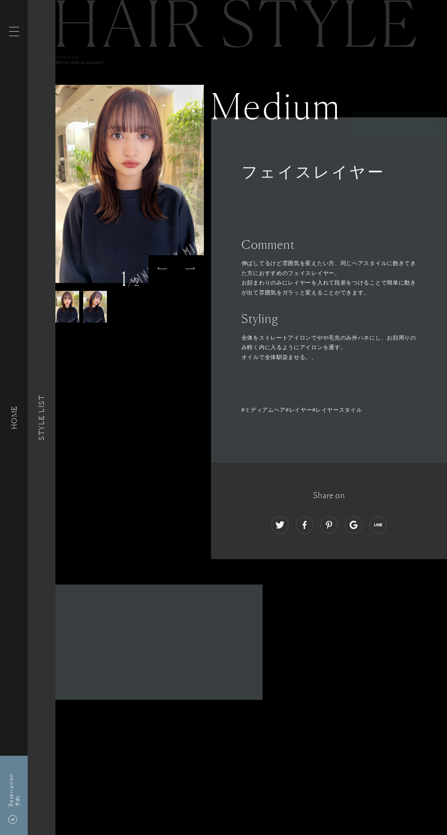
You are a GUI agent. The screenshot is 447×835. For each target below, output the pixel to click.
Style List (41, 417)
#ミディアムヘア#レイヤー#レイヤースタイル (302, 410)
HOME (14, 417)
